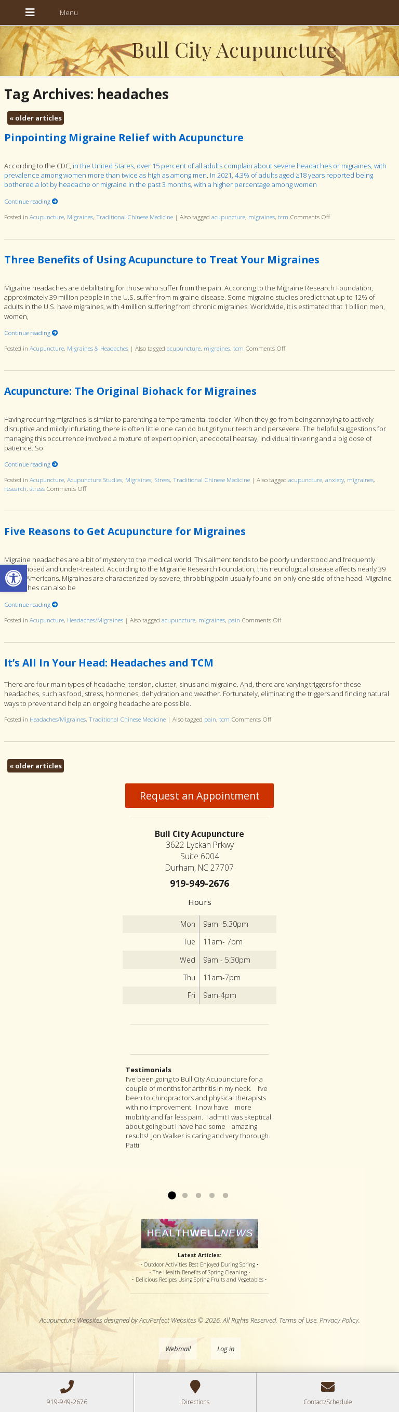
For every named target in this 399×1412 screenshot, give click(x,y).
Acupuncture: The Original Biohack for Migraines (130, 391)
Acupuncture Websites (70, 1320)
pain (234, 620)
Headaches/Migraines (95, 620)
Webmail (178, 1348)
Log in (225, 1348)
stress (37, 488)
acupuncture (228, 216)
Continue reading (31, 201)
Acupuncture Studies (94, 479)
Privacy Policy (339, 1320)
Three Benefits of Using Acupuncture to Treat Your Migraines (162, 259)
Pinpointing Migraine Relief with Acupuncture (124, 137)
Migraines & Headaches (97, 348)
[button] (13, 578)
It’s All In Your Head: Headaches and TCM (109, 663)
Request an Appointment (200, 796)
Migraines (80, 216)
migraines (261, 216)
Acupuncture (47, 216)
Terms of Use (297, 1320)
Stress (162, 479)
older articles (35, 118)
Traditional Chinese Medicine (134, 216)
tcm (283, 216)
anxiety (334, 479)
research (15, 488)
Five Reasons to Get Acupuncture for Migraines (125, 531)
